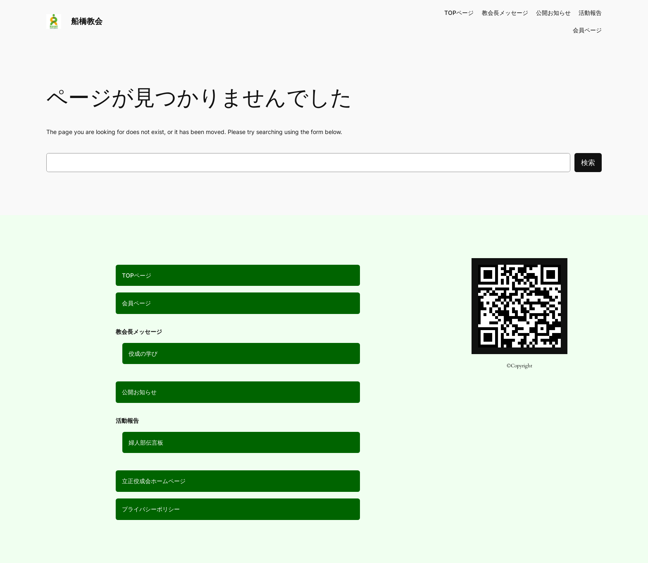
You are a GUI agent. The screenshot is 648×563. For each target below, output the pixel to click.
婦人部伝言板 (146, 442)
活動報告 (590, 12)
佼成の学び (143, 353)
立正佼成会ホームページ (154, 480)
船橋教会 (86, 21)
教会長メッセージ (505, 12)
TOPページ (136, 275)
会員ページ (136, 303)
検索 (588, 162)
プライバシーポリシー (151, 509)
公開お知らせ (139, 391)
